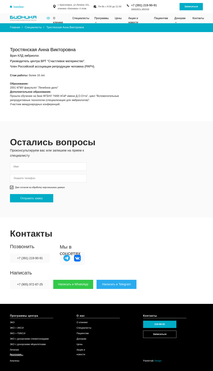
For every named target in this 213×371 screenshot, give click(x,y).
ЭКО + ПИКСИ (17, 333)
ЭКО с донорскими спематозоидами (29, 338)
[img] (66, 258)
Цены (118, 18)
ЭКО (12, 322)
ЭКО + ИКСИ (17, 327)
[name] (48, 166)
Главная (15, 27)
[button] (140, 9)
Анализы (14, 360)
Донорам (81, 338)
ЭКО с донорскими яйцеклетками (28, 344)
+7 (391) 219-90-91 (144, 5)
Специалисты (80, 18)
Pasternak (152, 360)
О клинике (82, 322)
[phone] (48, 178)
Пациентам (161, 18)
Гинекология (16, 355)
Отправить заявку (31, 198)
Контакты (198, 18)
